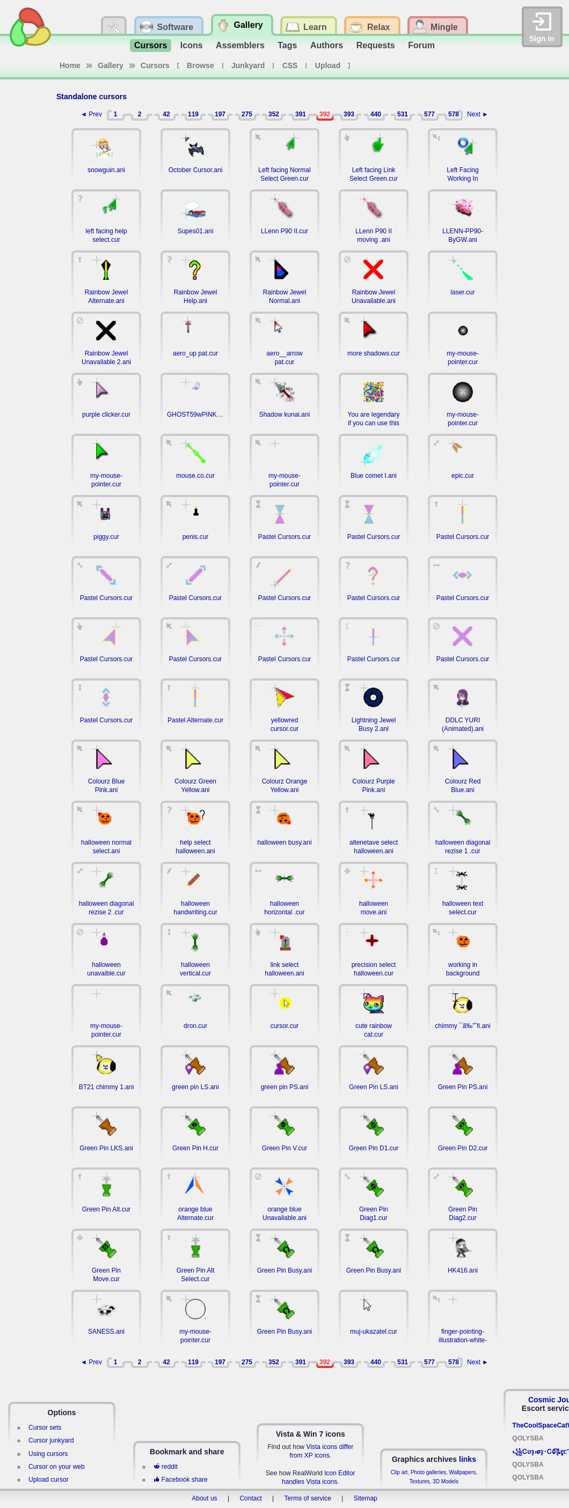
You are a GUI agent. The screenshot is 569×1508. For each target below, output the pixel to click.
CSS (290, 65)
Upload (327, 65)
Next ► (477, 114)
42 (166, 114)
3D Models (445, 1481)
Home (70, 65)
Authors (326, 45)
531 (402, 114)
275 (247, 114)
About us (204, 1498)
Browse (200, 65)
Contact (250, 1498)
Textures (420, 1481)
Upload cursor (48, 1479)
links (467, 1459)
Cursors (150, 45)
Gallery (110, 65)
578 (453, 114)
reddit (165, 1466)
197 (220, 114)
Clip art (399, 1472)
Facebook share (180, 1479)
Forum (421, 45)
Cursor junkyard (51, 1440)
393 (349, 114)
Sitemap (365, 1498)
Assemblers (240, 45)
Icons (191, 45)
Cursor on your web (56, 1466)
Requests (375, 45)
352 (273, 114)
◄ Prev (91, 114)
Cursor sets (44, 1427)
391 (300, 114)
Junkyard (248, 65)
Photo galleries (428, 1472)
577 (429, 114)
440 (375, 114)
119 (193, 114)
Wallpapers (462, 1472)
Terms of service (307, 1498)
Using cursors (48, 1454)
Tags (287, 45)
